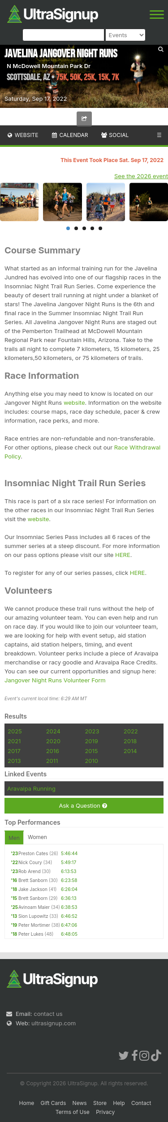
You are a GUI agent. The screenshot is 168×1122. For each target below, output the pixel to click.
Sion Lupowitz (33, 916)
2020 (53, 741)
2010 (91, 760)
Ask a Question (83, 806)
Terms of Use (73, 1112)
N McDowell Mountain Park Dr (48, 65)
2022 (131, 731)
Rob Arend (29, 871)
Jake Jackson (32, 889)
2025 (15, 731)
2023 (92, 731)
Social (114, 135)
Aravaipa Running (31, 788)
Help (119, 1103)
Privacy (105, 1112)
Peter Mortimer (34, 925)
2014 (130, 750)
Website (22, 135)
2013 (14, 760)
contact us (48, 1013)
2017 (14, 750)
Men (14, 838)
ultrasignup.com (53, 1023)
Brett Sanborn (32, 880)
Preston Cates (33, 853)
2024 (53, 731)
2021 (14, 741)
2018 (130, 741)
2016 (52, 750)
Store (100, 1103)
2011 (52, 760)
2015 (91, 750)
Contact (141, 1103)
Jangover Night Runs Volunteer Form (55, 680)
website (74, 402)
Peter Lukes (30, 934)
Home (26, 1103)
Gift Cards (53, 1103)
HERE (122, 554)
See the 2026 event (141, 176)
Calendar (69, 135)
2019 (91, 741)
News (80, 1103)
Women (37, 837)
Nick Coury (30, 862)
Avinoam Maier (34, 907)
